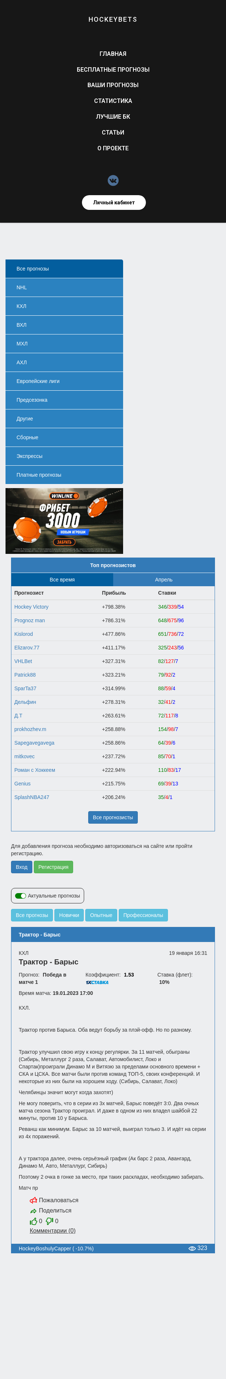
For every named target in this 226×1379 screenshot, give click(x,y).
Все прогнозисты (113, 817)
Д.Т (18, 716)
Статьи (113, 132)
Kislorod (23, 634)
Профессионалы (143, 915)
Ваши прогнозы (113, 85)
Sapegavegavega (34, 743)
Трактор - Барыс (40, 935)
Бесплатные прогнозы (113, 69)
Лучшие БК (113, 116)
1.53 (129, 975)
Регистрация (54, 867)
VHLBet (23, 661)
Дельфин (25, 702)
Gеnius (22, 784)
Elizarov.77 (26, 648)
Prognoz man (29, 620)
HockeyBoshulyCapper (45, 1248)
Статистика (113, 100)
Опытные (101, 915)
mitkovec (24, 756)
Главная (113, 53)
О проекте (113, 148)
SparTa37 (25, 688)
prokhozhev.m (30, 729)
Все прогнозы (32, 915)
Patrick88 (25, 675)
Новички (69, 915)
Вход (22, 867)
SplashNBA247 (31, 797)
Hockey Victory (31, 607)
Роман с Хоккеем (34, 770)
